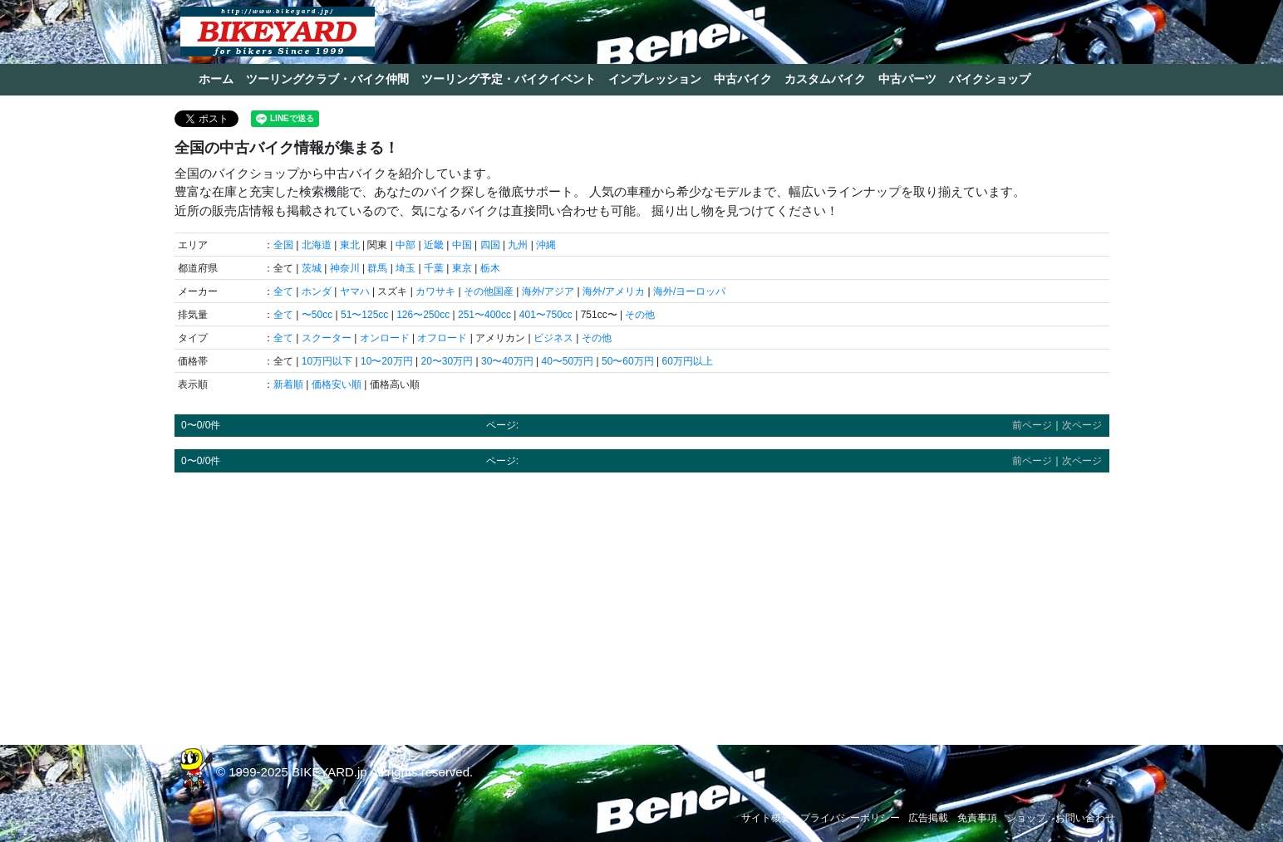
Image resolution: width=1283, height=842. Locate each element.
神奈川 (345, 268)
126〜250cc (423, 315)
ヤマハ (355, 291)
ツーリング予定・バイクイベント (508, 79)
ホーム (216, 79)
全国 (283, 245)
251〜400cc (484, 315)
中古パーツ (907, 79)
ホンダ (317, 291)
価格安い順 (336, 384)
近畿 (434, 245)
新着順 (288, 384)
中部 (405, 245)
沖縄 (546, 245)
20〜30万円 (446, 361)
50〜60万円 (628, 361)
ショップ (1026, 818)
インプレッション (654, 79)
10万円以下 (327, 361)
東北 (350, 245)
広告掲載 (928, 818)
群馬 (377, 268)
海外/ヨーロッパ (689, 291)
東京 (462, 268)
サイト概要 (766, 818)
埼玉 (405, 268)
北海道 (317, 245)
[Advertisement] (642, 601)
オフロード (442, 338)
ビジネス (553, 338)
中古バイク (743, 79)
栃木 (490, 268)
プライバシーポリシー (850, 818)
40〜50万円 (567, 361)
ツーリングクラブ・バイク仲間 (327, 79)
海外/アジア (548, 291)
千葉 (434, 268)
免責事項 (977, 818)
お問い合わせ (1085, 818)
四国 (490, 245)
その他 (640, 315)
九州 (518, 245)
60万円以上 (686, 361)
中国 (462, 245)
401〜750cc (546, 315)
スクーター (326, 338)
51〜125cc (364, 315)
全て (283, 291)
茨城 (312, 268)
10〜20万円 (387, 361)
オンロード (385, 338)
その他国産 (489, 291)
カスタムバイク (825, 79)
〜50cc (317, 315)
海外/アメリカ (614, 291)
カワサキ (435, 291)
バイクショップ (989, 79)
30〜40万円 (507, 361)
